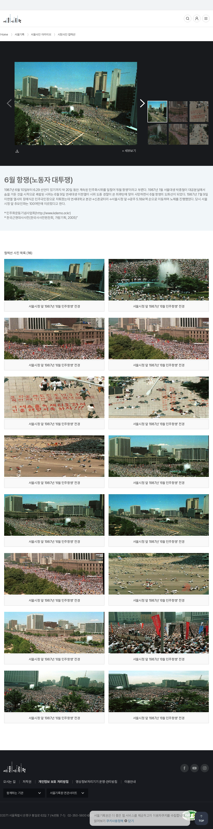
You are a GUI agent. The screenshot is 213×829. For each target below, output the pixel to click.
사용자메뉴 (197, 18)
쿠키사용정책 (114, 821)
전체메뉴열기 (206, 18)
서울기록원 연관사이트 (63, 793)
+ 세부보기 (129, 151)
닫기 (131, 821)
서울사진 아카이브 (41, 34)
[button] (142, 103)
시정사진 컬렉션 (67, 34)
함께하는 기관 (15, 793)
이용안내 (130, 782)
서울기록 (19, 34)
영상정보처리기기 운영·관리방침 (96, 782)
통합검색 (187, 18)
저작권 (27, 782)
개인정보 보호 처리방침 (53, 782)
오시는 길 (9, 782)
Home (4, 34)
